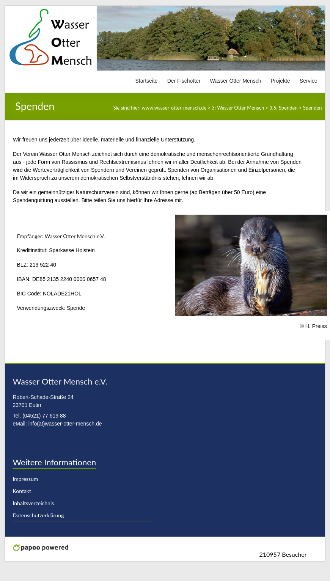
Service (308, 81)
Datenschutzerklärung (38, 515)
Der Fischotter (184, 81)
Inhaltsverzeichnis (33, 503)
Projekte (280, 81)
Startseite (146, 81)
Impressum (25, 479)
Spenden (283, 108)
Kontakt (22, 491)
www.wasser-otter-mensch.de (174, 108)
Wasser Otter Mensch (235, 81)
